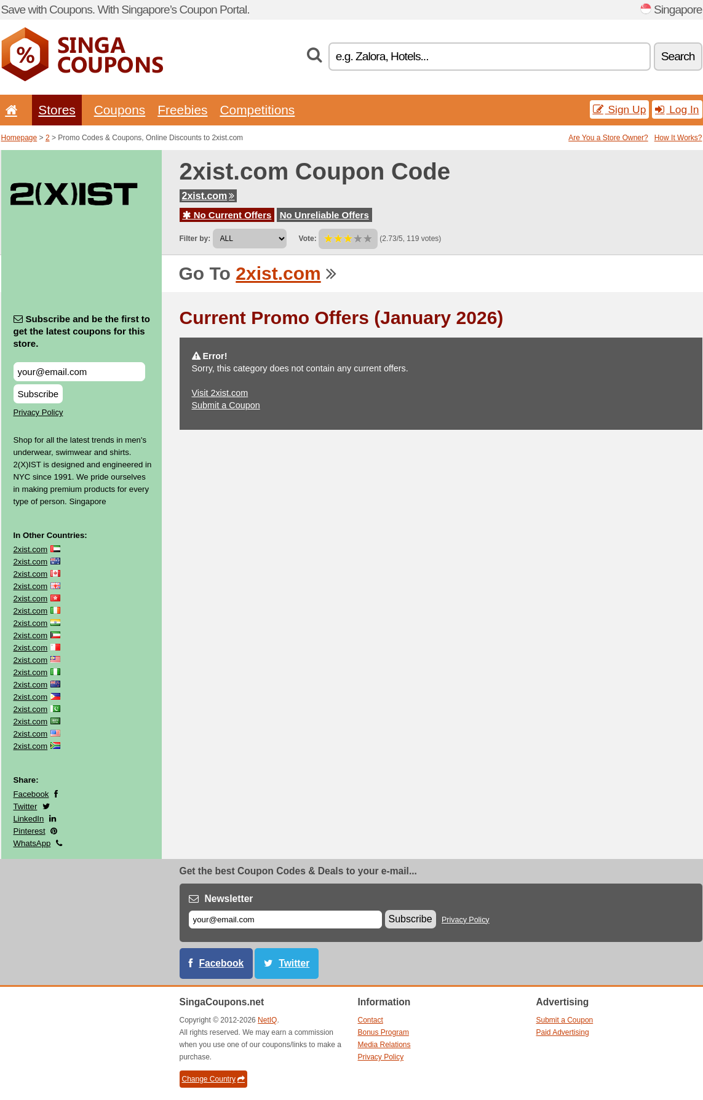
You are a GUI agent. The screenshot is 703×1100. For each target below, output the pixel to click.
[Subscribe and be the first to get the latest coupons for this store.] (79, 371)
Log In (677, 109)
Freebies (182, 110)
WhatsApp (32, 843)
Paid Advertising (562, 1032)
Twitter (26, 806)
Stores (56, 110)
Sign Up (619, 109)
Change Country (213, 1079)
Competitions (257, 110)
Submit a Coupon (226, 405)
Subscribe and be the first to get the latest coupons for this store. (82, 331)
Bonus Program (383, 1032)
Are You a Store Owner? (608, 137)
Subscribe (38, 394)
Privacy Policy (38, 412)
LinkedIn (29, 818)
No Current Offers (227, 215)
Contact (370, 1020)
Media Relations (384, 1044)
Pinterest (30, 831)
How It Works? (678, 137)
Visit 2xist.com (220, 393)
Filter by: (195, 238)
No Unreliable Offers (324, 215)
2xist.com (208, 196)
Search (678, 56)
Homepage (19, 137)
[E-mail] (285, 919)
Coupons (120, 110)
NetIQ (267, 1020)
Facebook (31, 794)
